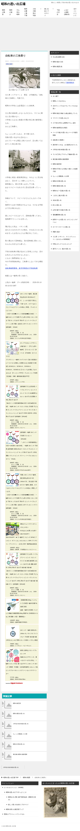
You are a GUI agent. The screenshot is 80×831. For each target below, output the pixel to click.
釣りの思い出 (57, 205)
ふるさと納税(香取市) (66, 12)
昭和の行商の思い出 (19, 744)
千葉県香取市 (69, 82)
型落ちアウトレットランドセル (14, 814)
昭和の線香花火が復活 (60, 128)
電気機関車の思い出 (59, 215)
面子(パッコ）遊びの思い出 (62, 249)
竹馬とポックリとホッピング (62, 244)
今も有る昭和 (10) (58, 57)
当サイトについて (75, 12)
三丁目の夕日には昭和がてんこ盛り (64, 123)
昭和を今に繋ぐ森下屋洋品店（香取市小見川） (22, 798)
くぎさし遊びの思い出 (60, 195)
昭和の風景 (3, 12)
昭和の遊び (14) (58, 62)
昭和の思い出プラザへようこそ (16, 792)
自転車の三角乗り (58, 140)
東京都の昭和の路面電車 (20, 754)
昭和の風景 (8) (57, 66)
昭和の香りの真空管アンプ (15, 809)
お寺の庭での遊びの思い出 (61, 210)
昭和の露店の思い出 (19, 713)
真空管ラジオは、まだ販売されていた (65, 145)
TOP (10, 777)
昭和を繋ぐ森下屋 (25, 12)
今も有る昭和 (18, 12)
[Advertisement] (40, 33)
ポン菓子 (56, 96)
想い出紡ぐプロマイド (46, 12)
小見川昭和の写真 (34, 12)
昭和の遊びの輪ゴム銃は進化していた (65, 113)
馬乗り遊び (56, 232)
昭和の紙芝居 (17, 703)
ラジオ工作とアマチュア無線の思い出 (65, 154)
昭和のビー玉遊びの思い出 (61, 191)
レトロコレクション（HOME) (13, 787)
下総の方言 (58, 12)
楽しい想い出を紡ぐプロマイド (18, 804)
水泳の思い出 (57, 200)
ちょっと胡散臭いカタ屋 (20, 734)
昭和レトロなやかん (59, 101)
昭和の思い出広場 (13, 3)
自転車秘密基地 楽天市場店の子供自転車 (21, 268)
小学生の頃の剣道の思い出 (21, 723)
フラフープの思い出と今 (61, 118)
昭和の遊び (10, 12)
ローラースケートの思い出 (61, 227)
